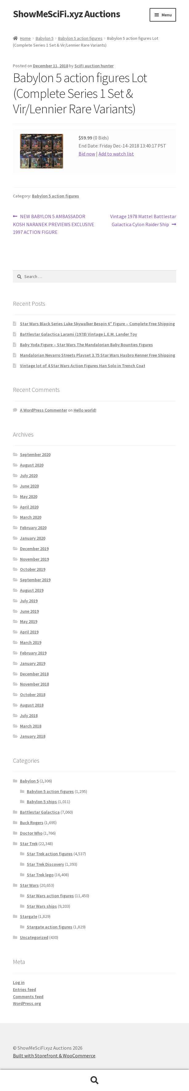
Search (94, 1080)
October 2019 (32, 569)
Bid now (86, 154)
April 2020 (29, 507)
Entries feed (24, 989)
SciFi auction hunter (94, 65)
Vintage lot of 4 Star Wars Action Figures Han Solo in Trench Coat (82, 365)
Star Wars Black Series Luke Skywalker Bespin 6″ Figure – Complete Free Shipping (97, 323)
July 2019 (29, 601)
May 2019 (28, 621)
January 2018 (32, 736)
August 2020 (31, 465)
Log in (19, 982)
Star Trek (29, 843)
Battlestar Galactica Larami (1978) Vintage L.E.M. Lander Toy (78, 334)
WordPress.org (27, 1003)
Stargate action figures (49, 927)
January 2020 (32, 538)
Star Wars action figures (50, 895)
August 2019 (31, 590)
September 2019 (35, 580)
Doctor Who (31, 833)
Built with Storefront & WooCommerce (54, 1055)
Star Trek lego (40, 874)
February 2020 (33, 527)
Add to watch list (116, 154)
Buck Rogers (31, 822)
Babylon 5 (45, 38)
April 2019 (29, 632)
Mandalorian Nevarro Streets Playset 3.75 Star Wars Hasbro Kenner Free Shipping (97, 355)
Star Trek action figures (50, 854)
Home (25, 38)
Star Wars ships (42, 906)
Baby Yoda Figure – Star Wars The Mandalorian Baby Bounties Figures (86, 344)
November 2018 (34, 684)
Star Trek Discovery (45, 864)
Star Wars (29, 885)
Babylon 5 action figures (80, 38)
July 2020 (29, 475)
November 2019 (34, 559)
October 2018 (32, 694)
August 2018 (31, 705)
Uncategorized (34, 937)
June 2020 (29, 486)
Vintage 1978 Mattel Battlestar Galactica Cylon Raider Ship (143, 220)
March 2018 (30, 726)
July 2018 (29, 715)
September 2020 (35, 454)
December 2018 (34, 674)
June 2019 (29, 611)
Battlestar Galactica (40, 812)
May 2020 (28, 496)
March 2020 (30, 517)
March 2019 (30, 642)
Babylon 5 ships (42, 801)
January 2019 (32, 663)
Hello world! (85, 410)
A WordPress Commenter (43, 410)
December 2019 (34, 548)
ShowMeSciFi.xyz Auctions (66, 14)
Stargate (28, 916)
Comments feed (28, 996)
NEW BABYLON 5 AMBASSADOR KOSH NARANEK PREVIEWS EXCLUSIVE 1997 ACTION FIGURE (53, 224)
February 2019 (33, 653)
